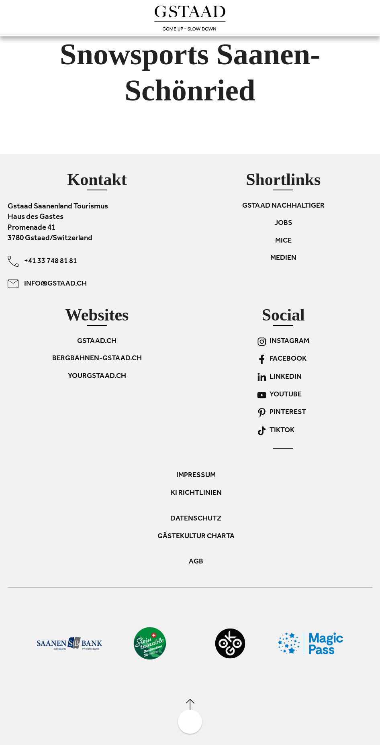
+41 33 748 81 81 (42, 261)
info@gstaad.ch (47, 283)
